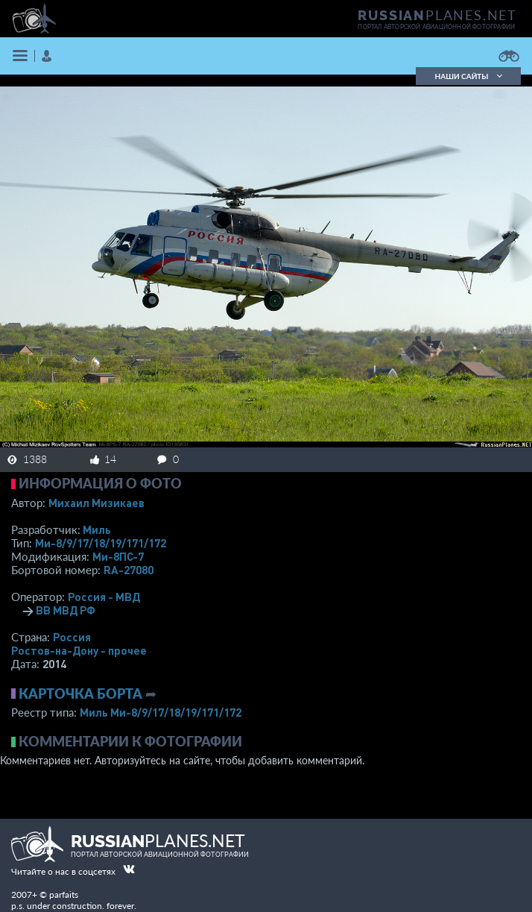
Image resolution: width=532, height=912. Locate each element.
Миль (97, 529)
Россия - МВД (104, 596)
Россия (72, 637)
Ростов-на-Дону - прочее (79, 650)
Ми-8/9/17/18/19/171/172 (100, 543)
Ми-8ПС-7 (118, 556)
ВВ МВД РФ (65, 610)
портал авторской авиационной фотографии (436, 27)
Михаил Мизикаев (96, 502)
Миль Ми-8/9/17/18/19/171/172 (160, 712)
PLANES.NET (437, 15)
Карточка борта (80, 693)
